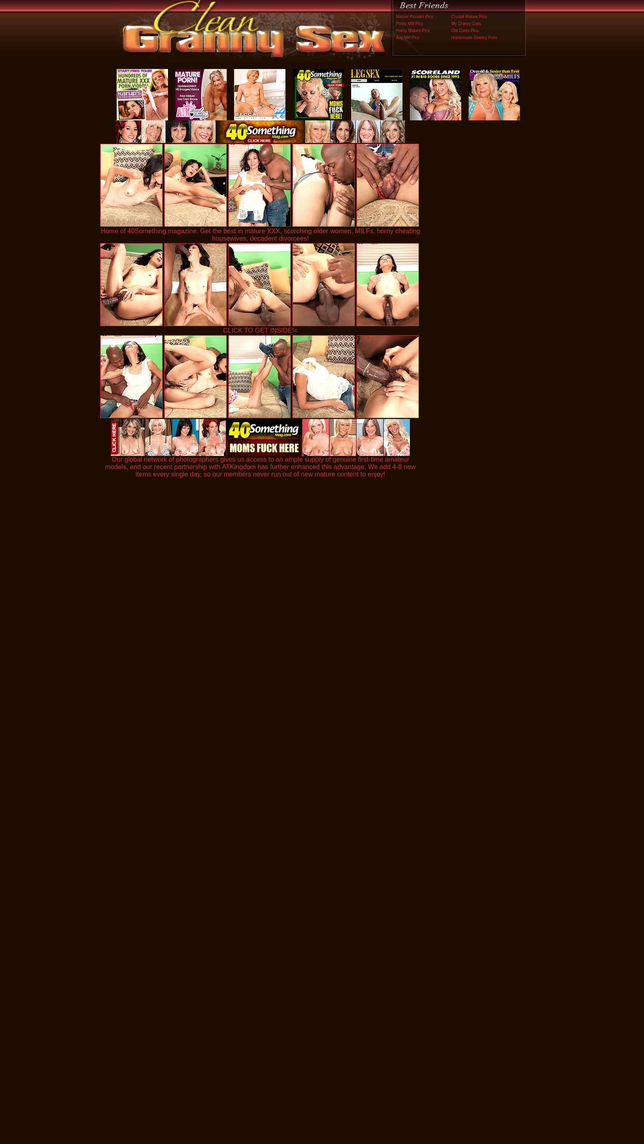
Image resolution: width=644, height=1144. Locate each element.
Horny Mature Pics (413, 30)
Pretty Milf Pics (409, 23)
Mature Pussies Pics (414, 16)
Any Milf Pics (407, 37)
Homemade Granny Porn (474, 37)
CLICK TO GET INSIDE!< (260, 330)
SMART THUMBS (336, 972)
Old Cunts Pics (464, 30)
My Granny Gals (466, 23)
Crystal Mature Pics (469, 16)
